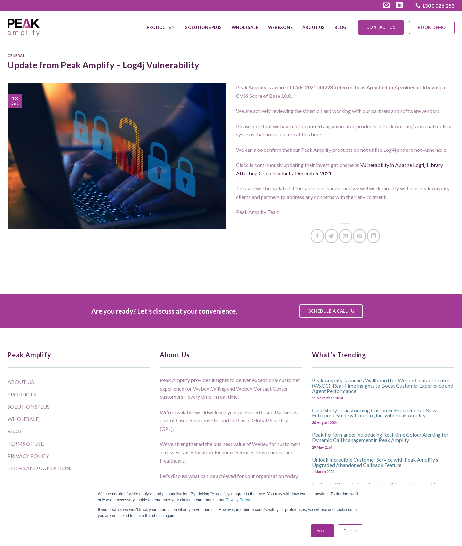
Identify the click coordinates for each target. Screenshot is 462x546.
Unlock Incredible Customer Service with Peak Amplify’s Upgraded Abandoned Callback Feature (375, 461)
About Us (313, 27)
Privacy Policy (238, 500)
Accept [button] (323, 531)
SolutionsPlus (203, 27)
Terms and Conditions (40, 468)
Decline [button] (350, 531)
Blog (340, 27)
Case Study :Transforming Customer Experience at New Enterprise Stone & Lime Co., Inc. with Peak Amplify (374, 412)
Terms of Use (26, 443)
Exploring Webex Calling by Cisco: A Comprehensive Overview (382, 484)
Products (161, 27)
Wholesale (245, 27)
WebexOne (280, 27)
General (16, 55)
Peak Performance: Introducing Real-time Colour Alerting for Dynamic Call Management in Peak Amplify (380, 437)
